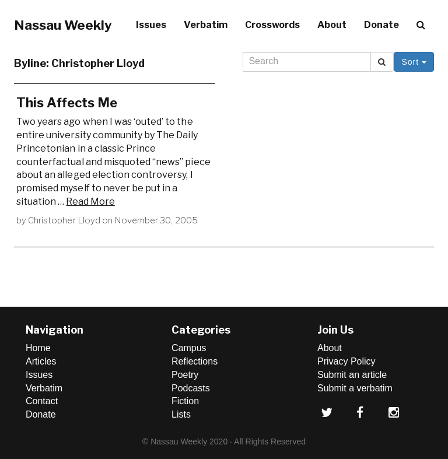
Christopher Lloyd (64, 220)
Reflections (195, 361)
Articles (41, 361)
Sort (413, 61)
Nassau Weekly (63, 25)
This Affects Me (66, 102)
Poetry (185, 375)
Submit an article (352, 375)
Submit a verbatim (355, 388)
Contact (42, 401)
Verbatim (206, 24)
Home (38, 348)
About (331, 24)
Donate (381, 24)
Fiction (185, 401)
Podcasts (191, 388)
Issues (151, 24)
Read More (90, 201)
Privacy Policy (346, 361)
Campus (189, 348)
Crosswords (272, 24)
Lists (181, 414)
